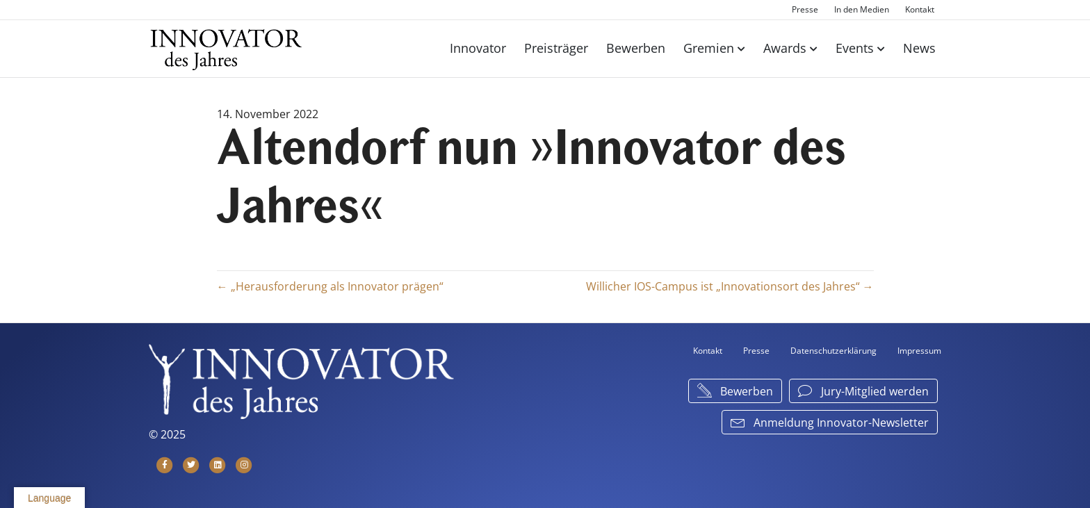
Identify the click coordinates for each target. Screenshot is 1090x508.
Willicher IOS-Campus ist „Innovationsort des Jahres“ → (730, 286)
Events (855, 48)
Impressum (919, 351)
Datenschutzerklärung (833, 351)
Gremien (708, 48)
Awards (784, 48)
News (919, 48)
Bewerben (635, 48)
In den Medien (861, 9)
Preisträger (556, 48)
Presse (805, 9)
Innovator (478, 48)
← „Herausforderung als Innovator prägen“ (330, 286)
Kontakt (919, 9)
